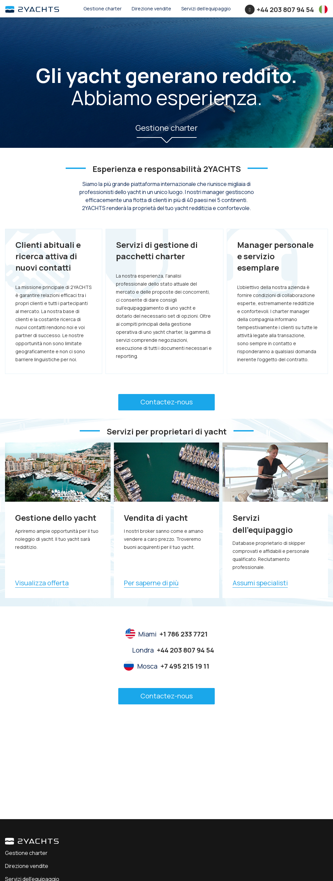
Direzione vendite (151, 8)
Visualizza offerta (42, 582)
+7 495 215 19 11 (184, 666)
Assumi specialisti (260, 582)
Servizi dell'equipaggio (206, 8)
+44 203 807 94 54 (285, 9)
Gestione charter (102, 8)
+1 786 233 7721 (183, 634)
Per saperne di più (151, 582)
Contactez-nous (166, 401)
